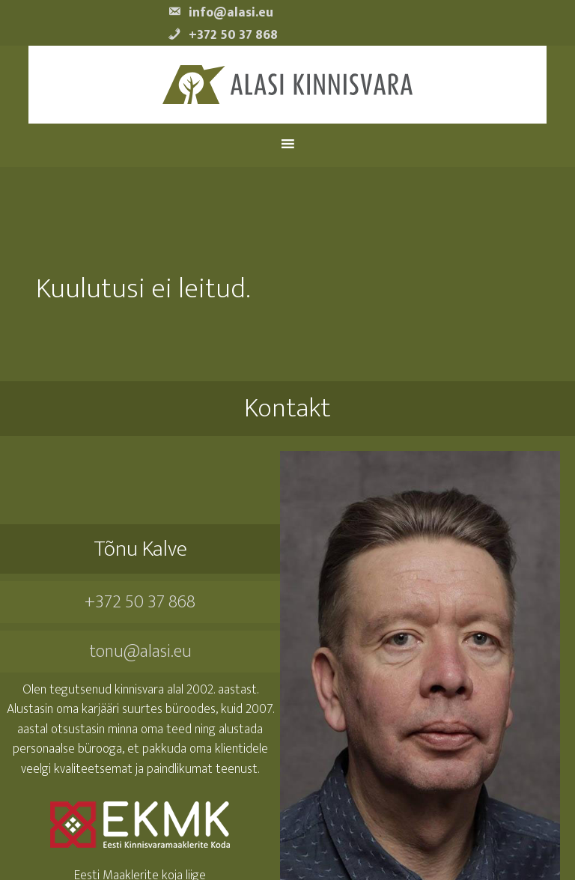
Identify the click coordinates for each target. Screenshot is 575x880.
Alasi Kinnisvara (287, 85)
